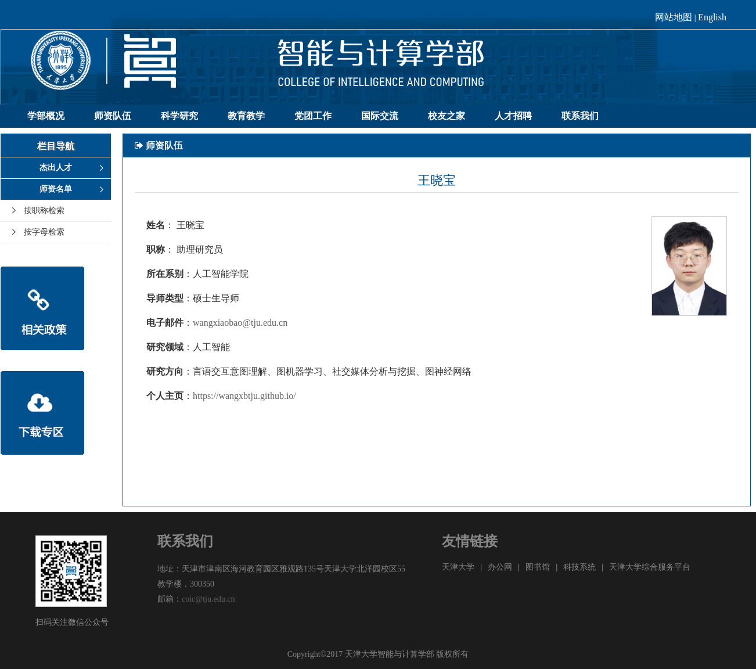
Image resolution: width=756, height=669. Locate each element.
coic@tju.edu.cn (208, 599)
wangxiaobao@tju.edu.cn (240, 323)
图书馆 (537, 567)
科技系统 (579, 567)
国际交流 (379, 116)
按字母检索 (44, 232)
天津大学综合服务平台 (649, 567)
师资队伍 (112, 116)
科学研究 (179, 116)
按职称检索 (44, 210)
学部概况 (45, 116)
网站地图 (673, 17)
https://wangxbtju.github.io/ (244, 396)
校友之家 (446, 116)
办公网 (500, 567)
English (712, 17)
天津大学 (458, 567)
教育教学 (246, 116)
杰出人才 (55, 167)
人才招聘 (513, 116)
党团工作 (313, 116)
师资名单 (55, 189)
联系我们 (580, 116)
